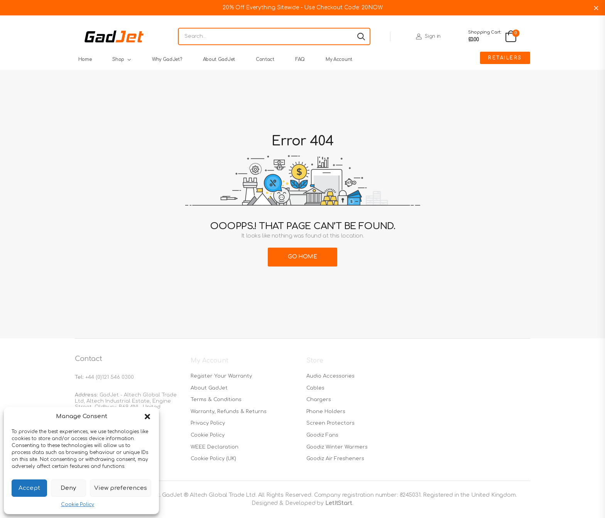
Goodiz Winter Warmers (337, 447)
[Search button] (361, 37)
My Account (339, 59)
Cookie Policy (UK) (213, 458)
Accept (29, 488)
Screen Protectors (330, 423)
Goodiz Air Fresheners (335, 458)
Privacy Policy (208, 423)
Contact (265, 59)
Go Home (302, 257)
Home (85, 59)
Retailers (505, 58)
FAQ (300, 59)
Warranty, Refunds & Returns (229, 411)
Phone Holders (325, 411)
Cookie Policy (77, 504)
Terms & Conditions (216, 399)
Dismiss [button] (596, 8)
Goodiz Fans (322, 435)
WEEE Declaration (214, 447)
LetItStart (338, 503)
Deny (68, 488)
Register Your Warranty (221, 376)
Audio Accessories (330, 376)
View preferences (120, 488)
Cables (315, 388)
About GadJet (219, 59)
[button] (147, 416)
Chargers (318, 399)
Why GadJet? (167, 59)
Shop (118, 59)
